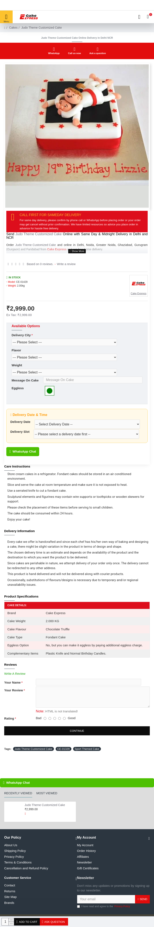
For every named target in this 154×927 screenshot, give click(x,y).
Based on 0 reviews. (40, 264)
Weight (17, 367)
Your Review (13, 700)
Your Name (12, 690)
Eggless (18, 393)
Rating (9, 729)
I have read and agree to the (104, 906)
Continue (77, 741)
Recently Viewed (18, 793)
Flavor (16, 351)
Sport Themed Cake (87, 759)
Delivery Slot (19, 439)
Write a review (66, 264)
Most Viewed (46, 793)
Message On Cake (25, 383)
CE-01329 (63, 759)
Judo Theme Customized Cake (38, 234)
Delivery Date (20, 428)
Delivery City (21, 335)
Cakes (13, 27)
